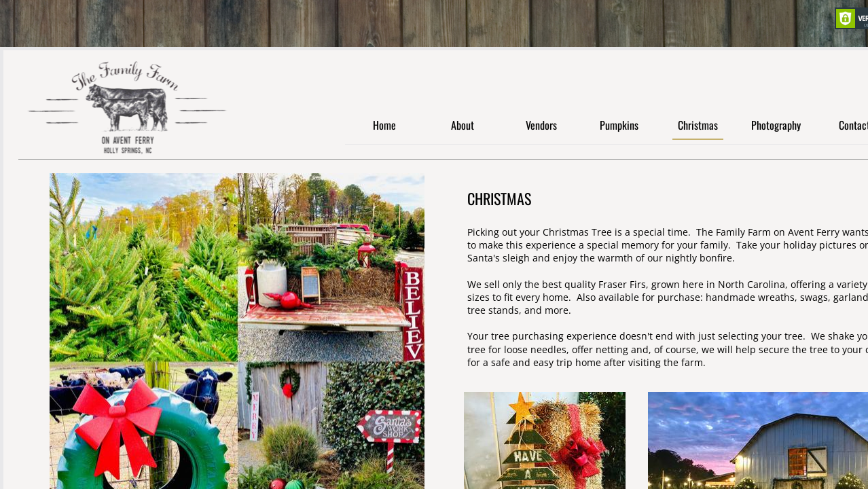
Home (384, 126)
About (462, 126)
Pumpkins (619, 126)
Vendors (541, 126)
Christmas (698, 126)
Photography (776, 126)
